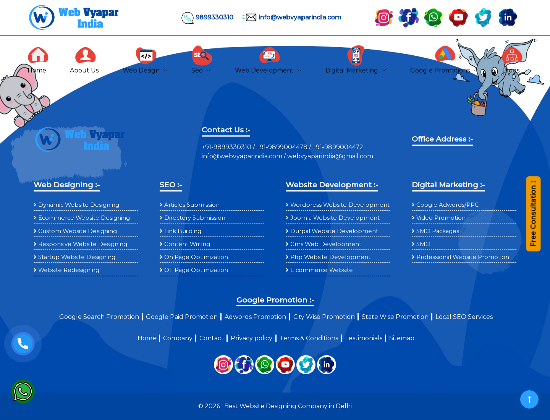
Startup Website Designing (76, 257)
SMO (423, 244)
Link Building (182, 231)
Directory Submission (194, 217)
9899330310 (206, 17)
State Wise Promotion (395, 316)
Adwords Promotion (255, 316)
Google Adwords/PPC (447, 204)
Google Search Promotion (99, 316)
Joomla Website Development (335, 217)
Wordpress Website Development (340, 204)
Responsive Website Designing (82, 244)
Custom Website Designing (77, 231)
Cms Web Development (325, 244)
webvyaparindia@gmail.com (330, 156)
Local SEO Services (464, 316)
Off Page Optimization (196, 270)
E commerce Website (321, 270)
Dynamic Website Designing (78, 204)
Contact (211, 338)
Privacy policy (251, 338)
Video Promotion (441, 217)
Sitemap (401, 338)
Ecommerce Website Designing (84, 217)
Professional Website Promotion (462, 257)
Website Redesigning (68, 270)
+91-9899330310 (227, 147)
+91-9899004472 (337, 147)
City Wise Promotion (324, 316)
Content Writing (187, 244)
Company (177, 338)
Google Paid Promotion (182, 316)
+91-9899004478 (282, 147)
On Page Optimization (196, 257)
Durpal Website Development (334, 231)
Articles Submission (192, 204)
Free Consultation (533, 217)
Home (147, 338)
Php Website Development (330, 257)
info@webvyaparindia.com (290, 17)
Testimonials (363, 338)
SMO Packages (437, 231)
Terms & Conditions (309, 338)
